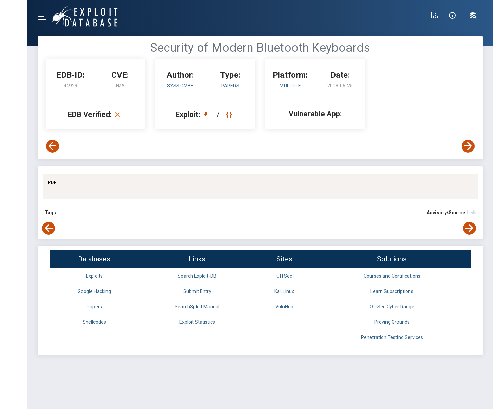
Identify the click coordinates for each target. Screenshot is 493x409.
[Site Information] (454, 16)
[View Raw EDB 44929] (230, 114)
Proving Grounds (392, 322)
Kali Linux (284, 291)
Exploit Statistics (197, 322)
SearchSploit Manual (197, 306)
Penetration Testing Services (392, 337)
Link (471, 212)
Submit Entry (197, 291)
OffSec (284, 276)
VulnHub (284, 306)
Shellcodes (94, 322)
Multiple (290, 85)
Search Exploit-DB (197, 276)
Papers (94, 306)
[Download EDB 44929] (207, 114)
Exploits (94, 276)
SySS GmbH (180, 85)
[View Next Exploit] (468, 146)
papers (230, 85)
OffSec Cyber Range (392, 306)
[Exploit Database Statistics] (435, 16)
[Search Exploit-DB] (473, 16)
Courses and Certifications (392, 276)
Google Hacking (94, 291)
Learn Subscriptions (391, 291)
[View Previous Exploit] (52, 146)
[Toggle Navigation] (44, 16)
